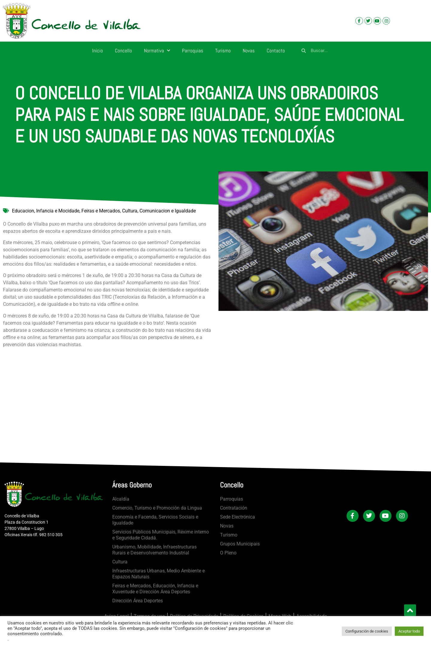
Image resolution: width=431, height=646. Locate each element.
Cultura (120, 562)
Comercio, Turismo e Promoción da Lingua (157, 508)
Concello (123, 50)
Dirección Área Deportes (137, 601)
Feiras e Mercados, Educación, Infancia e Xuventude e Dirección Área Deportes (155, 589)
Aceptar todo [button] (409, 631)
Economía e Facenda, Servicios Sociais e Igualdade (155, 520)
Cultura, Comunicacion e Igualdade (159, 211)
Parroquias (192, 50)
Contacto (276, 50)
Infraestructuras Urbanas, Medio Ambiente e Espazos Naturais (158, 574)
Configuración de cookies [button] (366, 631)
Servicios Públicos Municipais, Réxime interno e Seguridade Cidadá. (160, 535)
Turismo (223, 50)
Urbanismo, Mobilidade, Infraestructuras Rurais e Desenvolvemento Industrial (154, 550)
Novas (249, 50)
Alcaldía (120, 499)
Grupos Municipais (240, 544)
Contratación (233, 508)
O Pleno (228, 553)
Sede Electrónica (237, 517)
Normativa (157, 50)
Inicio (97, 50)
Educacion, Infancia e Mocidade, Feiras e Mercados (66, 211)
